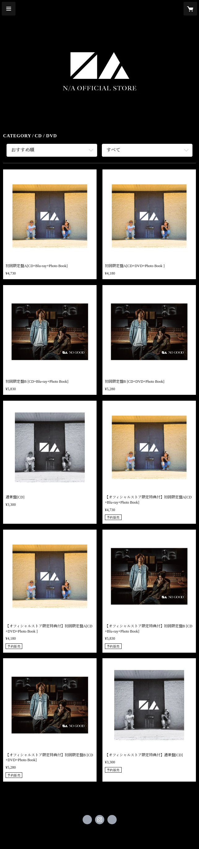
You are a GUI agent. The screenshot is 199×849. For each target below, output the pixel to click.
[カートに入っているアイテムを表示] (190, 8)
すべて (113, 149)
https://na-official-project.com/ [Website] (112, 819)
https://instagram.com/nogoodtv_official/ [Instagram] (99, 819)
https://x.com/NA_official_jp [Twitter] (87, 819)
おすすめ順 (22, 149)
